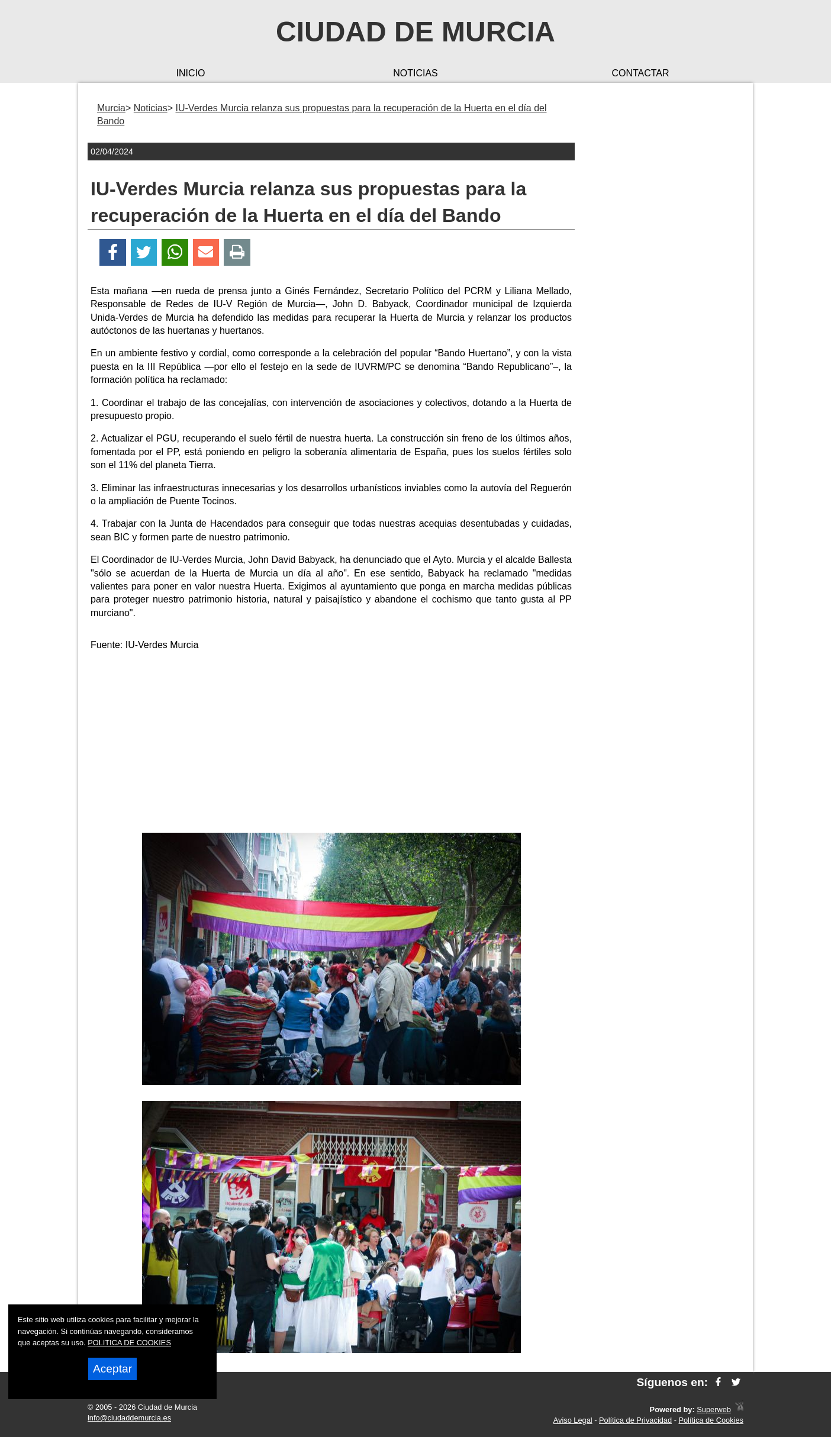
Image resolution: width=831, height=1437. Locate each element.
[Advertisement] (331, 744)
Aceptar (112, 1368)
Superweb (714, 1409)
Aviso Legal (572, 1420)
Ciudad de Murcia (415, 31)
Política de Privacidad (635, 1420)
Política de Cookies (710, 1420)
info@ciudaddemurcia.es (129, 1417)
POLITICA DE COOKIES (129, 1342)
